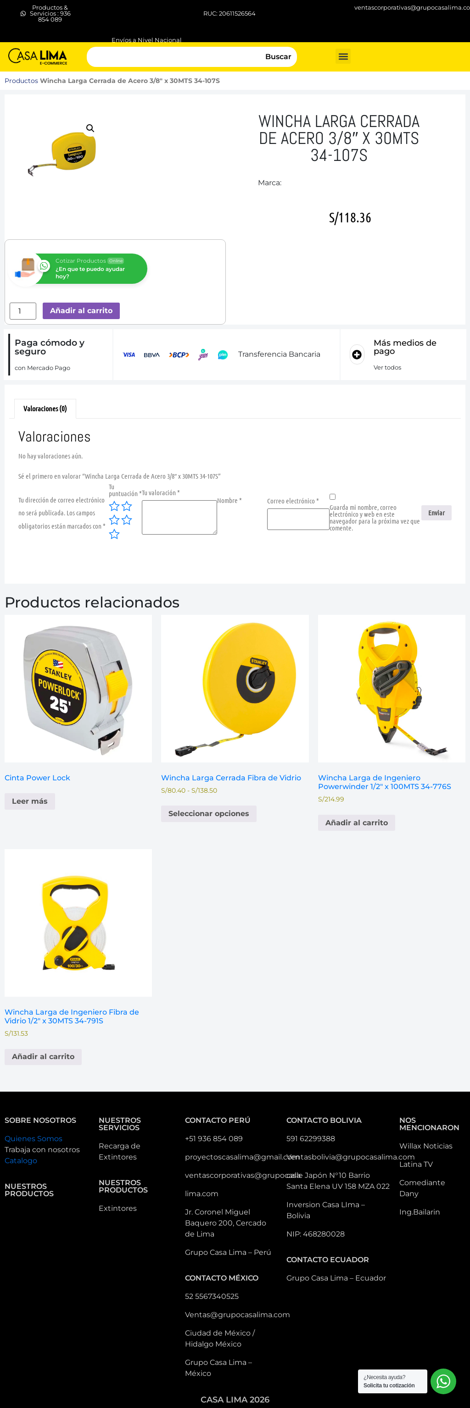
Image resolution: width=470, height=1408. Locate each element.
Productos (21, 80)
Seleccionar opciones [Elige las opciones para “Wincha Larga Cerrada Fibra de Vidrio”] (208, 813)
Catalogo (21, 1160)
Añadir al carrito (81, 310)
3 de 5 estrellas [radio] (114, 519)
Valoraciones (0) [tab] (45, 408)
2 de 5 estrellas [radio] (126, 506)
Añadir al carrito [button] (356, 822)
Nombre (229, 500)
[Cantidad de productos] (23, 311)
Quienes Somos (33, 1138)
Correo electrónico (293, 500)
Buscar (278, 56)
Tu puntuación (125, 490)
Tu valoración (161, 492)
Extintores (118, 1208)
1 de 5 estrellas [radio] (114, 506)
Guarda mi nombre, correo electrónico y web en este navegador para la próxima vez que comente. (375, 517)
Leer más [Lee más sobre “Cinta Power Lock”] (30, 801)
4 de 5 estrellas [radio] (126, 519)
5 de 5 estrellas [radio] (114, 534)
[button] (343, 56)
